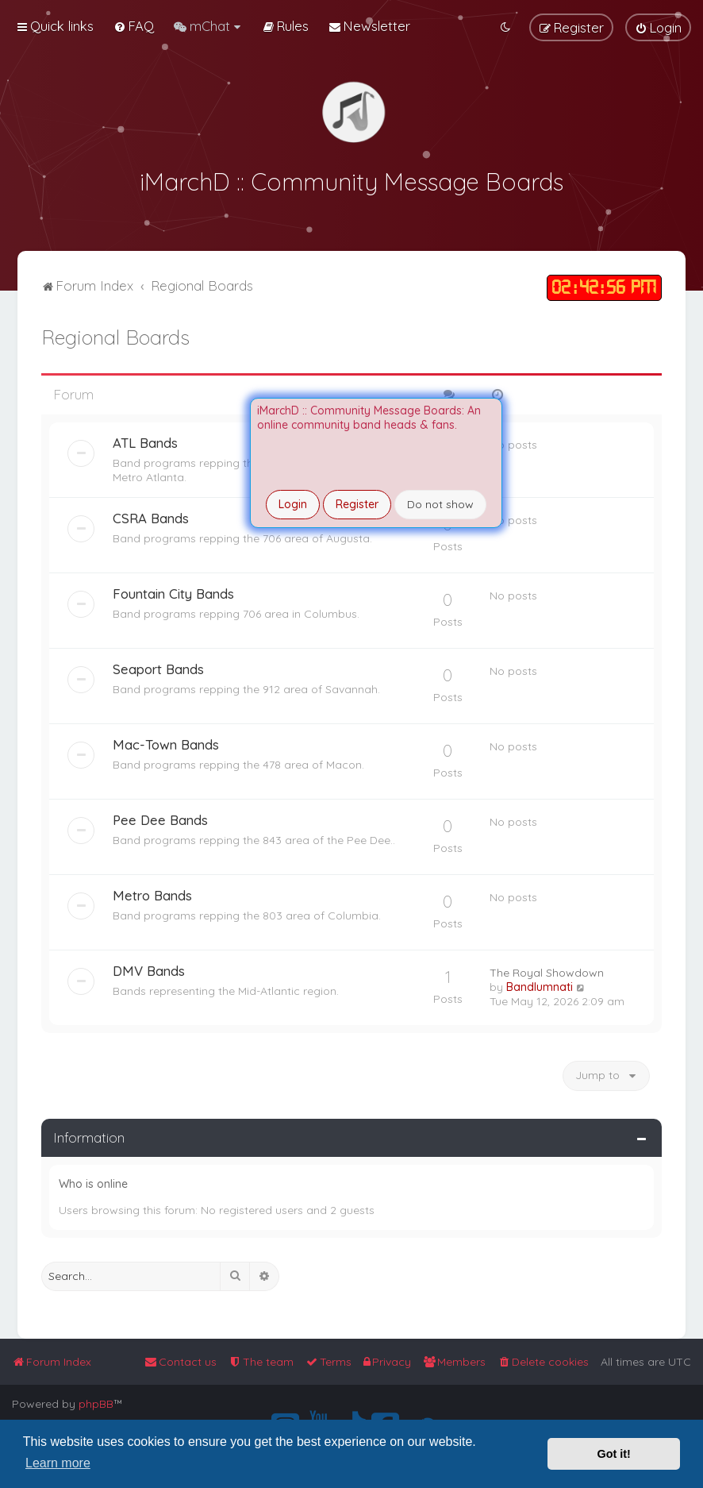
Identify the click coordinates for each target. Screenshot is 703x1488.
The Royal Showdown (547, 970)
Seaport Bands (158, 666)
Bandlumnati (539, 984)
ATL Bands (145, 440)
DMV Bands (149, 968)
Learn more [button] (57, 1463)
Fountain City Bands (173, 591)
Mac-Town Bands (166, 742)
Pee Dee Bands (160, 817)
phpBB (96, 1404)
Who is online (93, 1182)
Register (357, 504)
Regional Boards (115, 335)
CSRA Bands (151, 515)
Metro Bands (152, 893)
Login (293, 504)
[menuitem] (133, 25)
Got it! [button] (614, 1454)
